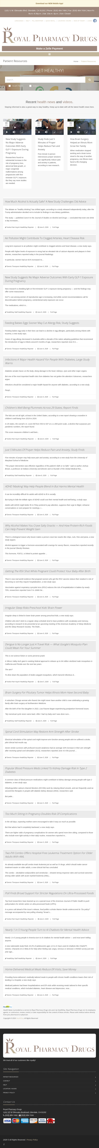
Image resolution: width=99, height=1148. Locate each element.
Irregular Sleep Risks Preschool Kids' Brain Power (33, 607)
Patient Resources (10, 1077)
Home (76, 61)
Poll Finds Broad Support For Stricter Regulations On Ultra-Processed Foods (49, 893)
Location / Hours (64, 21)
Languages (19, 21)
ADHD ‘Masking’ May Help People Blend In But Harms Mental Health (44, 486)
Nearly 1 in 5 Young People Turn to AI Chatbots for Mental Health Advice (47, 929)
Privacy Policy (9, 1092)
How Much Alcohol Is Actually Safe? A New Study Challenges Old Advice (45, 201)
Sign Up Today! (79, 21)
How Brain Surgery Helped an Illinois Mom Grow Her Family (81, 142)
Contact (6, 1081)
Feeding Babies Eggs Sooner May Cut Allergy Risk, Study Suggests (42, 323)
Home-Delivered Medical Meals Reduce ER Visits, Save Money (40, 969)
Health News (16, 85)
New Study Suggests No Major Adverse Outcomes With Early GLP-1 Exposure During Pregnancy (17, 146)
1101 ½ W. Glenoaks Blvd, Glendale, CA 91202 (25, 10)
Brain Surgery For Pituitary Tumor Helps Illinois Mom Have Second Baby (47, 692)
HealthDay (20, 1018)
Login (89, 21)
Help (28, 21)
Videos (34, 85)
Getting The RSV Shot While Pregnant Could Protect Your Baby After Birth (47, 571)
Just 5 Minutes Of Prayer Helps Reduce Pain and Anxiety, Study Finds (44, 449)
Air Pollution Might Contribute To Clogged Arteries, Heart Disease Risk (44, 238)
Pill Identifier (37, 21)
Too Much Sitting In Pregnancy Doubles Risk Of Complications (41, 814)
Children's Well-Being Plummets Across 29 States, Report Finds (41, 407)
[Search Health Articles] (45, 80)
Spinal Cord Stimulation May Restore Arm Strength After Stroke (42, 731)
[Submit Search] (89, 80)
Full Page (55, 227)
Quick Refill (50, 21)
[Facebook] (95, 20)
